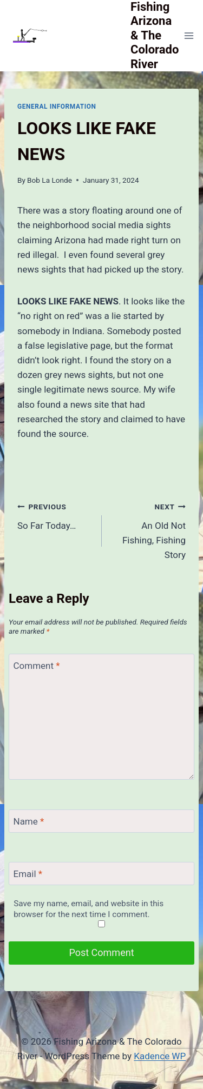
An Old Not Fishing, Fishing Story (148, 529)
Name (29, 821)
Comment (37, 665)
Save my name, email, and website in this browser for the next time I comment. (88, 909)
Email (28, 873)
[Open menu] (189, 35)
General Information (56, 106)
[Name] (101, 821)
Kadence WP (160, 1056)
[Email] (101, 873)
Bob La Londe (49, 180)
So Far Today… (55, 515)
